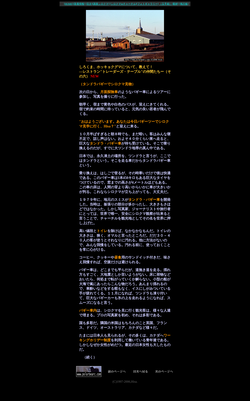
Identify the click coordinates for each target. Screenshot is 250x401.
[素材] (175, 3)
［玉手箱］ (165, 3)
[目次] (89, 3)
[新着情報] (79, 3)
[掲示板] (184, 3)
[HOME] (68, 3)
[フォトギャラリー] (148, 3)
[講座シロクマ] (100, 3)
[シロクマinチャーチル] (123, 3)
